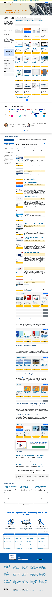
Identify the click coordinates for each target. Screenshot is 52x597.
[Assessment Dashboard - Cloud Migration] (35, 388)
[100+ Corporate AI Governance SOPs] (35, 428)
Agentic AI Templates (15, 565)
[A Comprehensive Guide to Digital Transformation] (35, 297)
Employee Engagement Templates (30, 545)
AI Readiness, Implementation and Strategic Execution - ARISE (27, 302)
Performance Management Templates (8, 535)
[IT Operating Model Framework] (44, 30)
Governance (6, 159)
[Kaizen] (35, 333)
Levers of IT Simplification (34, 62)
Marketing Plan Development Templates (8, 544)
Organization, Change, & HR (32, 534)
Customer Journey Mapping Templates (42, 545)
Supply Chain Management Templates (43, 580)
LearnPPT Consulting (26, 50)
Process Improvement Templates (33, 580)
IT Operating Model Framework (43, 34)
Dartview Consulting (18, 50)
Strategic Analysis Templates (42, 575)
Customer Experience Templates (41, 544)
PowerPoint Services (6, 575)
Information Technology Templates (25, 582)
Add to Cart (19, 66)
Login (43, 2)
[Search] (14, 2)
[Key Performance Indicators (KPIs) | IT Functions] (27, 72)
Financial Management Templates (25, 573)
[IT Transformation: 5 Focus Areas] (19, 58)
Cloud (11, 155)
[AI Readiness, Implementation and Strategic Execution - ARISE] (27, 297)
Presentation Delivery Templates (41, 535)
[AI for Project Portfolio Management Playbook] (44, 361)
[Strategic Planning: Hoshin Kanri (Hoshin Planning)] (19, 333)
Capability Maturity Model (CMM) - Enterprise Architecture (36, 49)
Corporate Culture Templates (29, 538)
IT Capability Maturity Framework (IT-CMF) (27, 48)
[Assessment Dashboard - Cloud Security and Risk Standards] (27, 388)
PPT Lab (42, 303)
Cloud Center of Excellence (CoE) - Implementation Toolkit (44, 392)
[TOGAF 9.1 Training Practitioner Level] (36, 72)
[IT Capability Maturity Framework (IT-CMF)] (27, 44)
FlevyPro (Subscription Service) (7, 572)
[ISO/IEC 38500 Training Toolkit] (44, 428)
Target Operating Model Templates (43, 582)
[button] (24, 130)
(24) (24, 24)
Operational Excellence (7, 162)
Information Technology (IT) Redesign (44, 89)
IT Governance (10, 159)
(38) (29, 24)
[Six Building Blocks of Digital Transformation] (44, 297)
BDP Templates (14, 569)
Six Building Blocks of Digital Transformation (44, 301)
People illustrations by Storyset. (45, 531)
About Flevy (33, 2)
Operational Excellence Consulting (28, 36)
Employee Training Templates (29, 541)
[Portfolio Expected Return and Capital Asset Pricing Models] (35, 361)
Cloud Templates (14, 575)
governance (25, 144)
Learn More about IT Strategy (9, 47)
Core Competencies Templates (7, 545)
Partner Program (5, 581)
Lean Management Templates (33, 565)
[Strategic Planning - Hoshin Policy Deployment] (27, 333)
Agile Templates (14, 566)
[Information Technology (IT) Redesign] (44, 86)
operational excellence (23, 323)
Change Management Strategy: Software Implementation (44, 62)
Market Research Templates (33, 569)
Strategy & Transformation (9, 534)
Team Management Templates (42, 583)
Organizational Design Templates (34, 574)
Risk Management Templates (18, 544)
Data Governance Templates (25, 566)
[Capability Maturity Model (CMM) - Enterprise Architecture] (36, 44)
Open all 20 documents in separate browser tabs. (22, 96)
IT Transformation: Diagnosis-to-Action (26, 89)
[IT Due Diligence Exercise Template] (19, 72)
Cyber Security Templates (24, 565)
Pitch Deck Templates (32, 576)
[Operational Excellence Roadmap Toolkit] (44, 333)
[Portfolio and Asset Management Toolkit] (27, 361)
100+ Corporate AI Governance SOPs (35, 432)
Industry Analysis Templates (24, 581)
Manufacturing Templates (33, 568)
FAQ (4, 583)
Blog (9, 583)
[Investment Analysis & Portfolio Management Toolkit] (19, 361)
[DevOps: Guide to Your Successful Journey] (44, 72)
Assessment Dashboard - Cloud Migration (35, 392)
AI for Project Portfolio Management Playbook (44, 365)
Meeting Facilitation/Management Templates (34, 572)
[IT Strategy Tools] (36, 86)
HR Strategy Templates (29, 544)
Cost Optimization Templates (16, 580)
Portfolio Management (7, 163)
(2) (19, 20)
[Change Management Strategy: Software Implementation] (44, 58)
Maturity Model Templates (29, 548)
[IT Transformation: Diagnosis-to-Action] (27, 86)
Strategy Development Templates (7, 541)
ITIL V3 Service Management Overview (18, 48)
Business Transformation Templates (16, 573)
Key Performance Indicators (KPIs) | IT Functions (27, 76)
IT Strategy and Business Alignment (8, 144)
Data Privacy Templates (24, 567)
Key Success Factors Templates (7, 548)
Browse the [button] (22, 2)
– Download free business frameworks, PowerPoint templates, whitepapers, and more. (26, 0)
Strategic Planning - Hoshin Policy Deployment (27, 337)
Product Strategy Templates (33, 582)
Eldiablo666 (42, 36)
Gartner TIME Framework (19, 160)
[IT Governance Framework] (27, 428)
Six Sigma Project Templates (42, 573)
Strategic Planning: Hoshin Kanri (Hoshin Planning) (19, 337)
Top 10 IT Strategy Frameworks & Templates (9, 143)
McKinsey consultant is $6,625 (9, 52)
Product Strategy (41, 590)
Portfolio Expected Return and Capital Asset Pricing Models (35, 365)
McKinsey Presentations (40, 541)
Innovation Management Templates (25, 583)
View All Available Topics (40, 548)
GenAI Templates (23, 574)
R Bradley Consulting (19, 393)
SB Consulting (43, 50)
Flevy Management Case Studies (12, 506)
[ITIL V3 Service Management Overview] (19, 44)
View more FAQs (32, 472)
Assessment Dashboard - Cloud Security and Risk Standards (27, 392)
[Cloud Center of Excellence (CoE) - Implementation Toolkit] (44, 388)
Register (47, 2)
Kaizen (33, 336)
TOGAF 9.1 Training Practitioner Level (35, 76)
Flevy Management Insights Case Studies (9, 152)
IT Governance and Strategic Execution (8, 149)
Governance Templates (24, 575)
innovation (42, 379)
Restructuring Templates (42, 566)
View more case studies (26, 504)
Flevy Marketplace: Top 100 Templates (8, 565)
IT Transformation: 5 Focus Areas (18, 62)
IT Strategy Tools (34, 89)
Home (4, 4)
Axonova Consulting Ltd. (28, 303)
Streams (5, 573)
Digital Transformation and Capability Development (9, 148)
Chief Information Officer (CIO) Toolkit (44, 48)
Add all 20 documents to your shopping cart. (22, 97)
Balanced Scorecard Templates (18, 548)
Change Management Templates (30, 535)
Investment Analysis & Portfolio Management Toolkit (19, 365)
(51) (18, 24)
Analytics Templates (15, 567)
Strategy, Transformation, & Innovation (17, 590)
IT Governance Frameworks (26, 34)
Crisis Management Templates (16, 582)
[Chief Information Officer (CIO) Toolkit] (44, 44)
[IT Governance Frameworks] (27, 30)
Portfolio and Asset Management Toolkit (27, 365)
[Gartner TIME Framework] (36, 30)
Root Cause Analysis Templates (42, 568)
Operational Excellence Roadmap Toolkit (44, 337)
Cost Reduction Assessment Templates (17, 581)
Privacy (7, 583)
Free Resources (32, 590)
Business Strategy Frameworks (25, 590)
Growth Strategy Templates (7, 538)
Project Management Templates (18, 538)
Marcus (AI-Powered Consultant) (7, 580)
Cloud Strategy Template (19, 391)
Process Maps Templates (33, 581)
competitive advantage (37, 140)
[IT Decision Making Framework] (27, 58)
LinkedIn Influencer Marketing (7, 582)
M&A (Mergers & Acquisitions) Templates (34, 567)
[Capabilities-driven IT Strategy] (19, 86)
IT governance (28, 418)
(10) (38, 24)
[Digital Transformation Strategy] (19, 297)
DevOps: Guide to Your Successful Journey (44, 76)
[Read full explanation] (39, 457)
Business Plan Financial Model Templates (17, 572)
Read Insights (45, 293)
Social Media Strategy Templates (42, 574)
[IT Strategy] (19, 30)
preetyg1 (26, 434)
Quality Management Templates (18, 541)
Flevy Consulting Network (6, 574)
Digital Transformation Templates (41, 538)
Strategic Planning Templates (42, 576)
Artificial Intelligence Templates (16, 568)
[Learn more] (35, 166)
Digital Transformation (14, 4)
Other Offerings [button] (29, 2)
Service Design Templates (42, 572)
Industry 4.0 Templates (24, 580)
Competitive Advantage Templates (16, 576)
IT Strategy (17, 174)
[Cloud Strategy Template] (19, 388)
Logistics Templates (32, 566)
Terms (5, 583)
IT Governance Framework (26, 432)
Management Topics (6, 579)
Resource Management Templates (43, 565)
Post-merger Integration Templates (19, 545)
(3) (34, 24)
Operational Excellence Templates (19, 535)
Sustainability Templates (42, 581)
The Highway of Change (36, 303)
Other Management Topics (43, 534)
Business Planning (7, 155)
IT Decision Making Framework (26, 62)
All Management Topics (8, 4)
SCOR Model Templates (42, 569)
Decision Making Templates (24, 568)
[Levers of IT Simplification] (36, 58)
